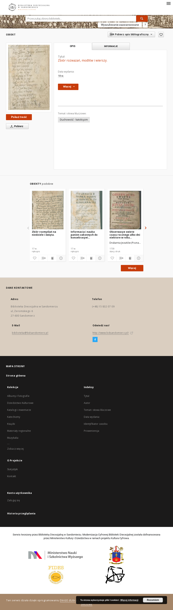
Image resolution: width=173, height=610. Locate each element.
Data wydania (92, 417)
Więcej (132, 268)
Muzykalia (12, 437)
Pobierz (16, 126)
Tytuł (86, 396)
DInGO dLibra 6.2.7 (71, 600)
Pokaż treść (19, 117)
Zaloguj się (13, 500)
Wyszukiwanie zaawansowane (120, 24)
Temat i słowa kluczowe (97, 410)
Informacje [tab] (111, 46)
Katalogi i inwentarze (19, 410)
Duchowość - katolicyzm (74, 119)
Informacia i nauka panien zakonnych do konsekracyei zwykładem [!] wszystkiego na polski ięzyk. (85, 234)
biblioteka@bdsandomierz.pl (30, 332)
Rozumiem (153, 600)
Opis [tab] (72, 46)
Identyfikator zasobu (96, 424)
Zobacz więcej (15, 448)
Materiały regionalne (19, 430)
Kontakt (11, 476)
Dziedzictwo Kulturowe (20, 403)
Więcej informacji (129, 600)
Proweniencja (91, 430)
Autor (87, 403)
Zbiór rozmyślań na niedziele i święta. (44, 233)
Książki (11, 424)
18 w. (61, 75)
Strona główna (16, 375)
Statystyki (12, 469)
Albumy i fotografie (18, 396)
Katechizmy (13, 417)
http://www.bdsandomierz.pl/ (111, 332)
